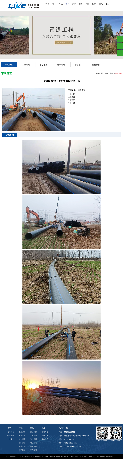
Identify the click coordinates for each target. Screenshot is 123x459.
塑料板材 (96, 65)
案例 (67, 4)
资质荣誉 (10, 436)
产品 (61, 4)
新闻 (74, 4)
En (107, 4)
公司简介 (10, 432)
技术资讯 (44, 439)
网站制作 (74, 456)
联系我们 (63, 428)
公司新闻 (44, 432)
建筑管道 (61, 65)
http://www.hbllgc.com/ (44, 456)
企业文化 (10, 439)
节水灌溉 (43, 65)
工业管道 (26, 65)
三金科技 (83, 456)
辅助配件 (78, 65)
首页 (47, 4)
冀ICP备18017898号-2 (105, 456)
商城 (87, 4)
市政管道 (9, 65)
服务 (81, 4)
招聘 (94, 4)
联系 (101, 4)
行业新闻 (44, 436)
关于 (54, 4)
